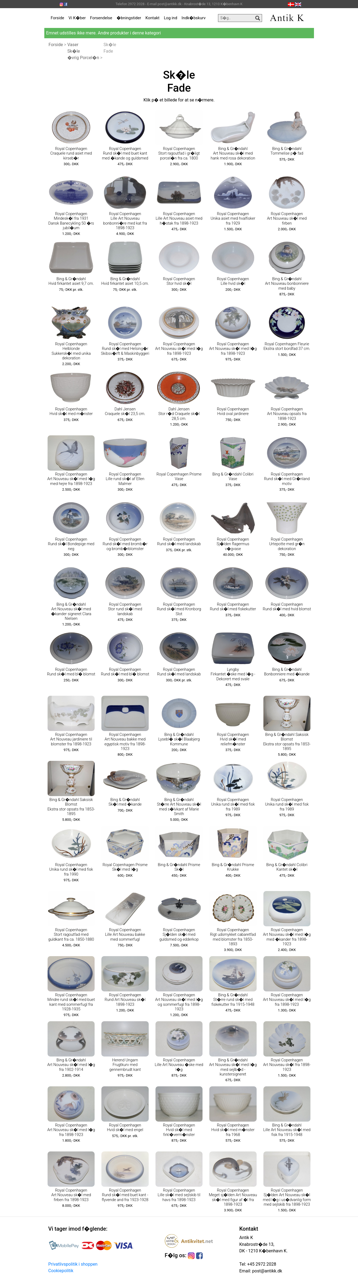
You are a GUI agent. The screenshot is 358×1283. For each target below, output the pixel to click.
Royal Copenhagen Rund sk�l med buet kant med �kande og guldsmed (125, 153)
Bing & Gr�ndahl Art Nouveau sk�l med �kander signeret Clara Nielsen (71, 611)
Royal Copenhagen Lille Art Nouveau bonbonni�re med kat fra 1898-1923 (125, 221)
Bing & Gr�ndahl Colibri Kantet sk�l (286, 867)
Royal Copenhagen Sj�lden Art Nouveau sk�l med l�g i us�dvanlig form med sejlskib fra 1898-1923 (287, 1197)
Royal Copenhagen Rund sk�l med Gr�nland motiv (287, 479)
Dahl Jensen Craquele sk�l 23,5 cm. (125, 411)
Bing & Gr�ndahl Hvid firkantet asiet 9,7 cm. (71, 281)
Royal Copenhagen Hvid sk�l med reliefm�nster (233, 739)
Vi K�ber (77, 17)
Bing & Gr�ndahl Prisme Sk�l (179, 867)
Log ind (170, 17)
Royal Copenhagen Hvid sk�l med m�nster (71, 411)
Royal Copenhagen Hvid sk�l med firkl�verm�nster (179, 1130)
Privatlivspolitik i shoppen (73, 1264)
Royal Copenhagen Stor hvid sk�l (179, 281)
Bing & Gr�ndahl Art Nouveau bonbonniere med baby (287, 284)
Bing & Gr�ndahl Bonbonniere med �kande (287, 671)
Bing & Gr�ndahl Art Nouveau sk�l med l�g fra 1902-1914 (71, 1065)
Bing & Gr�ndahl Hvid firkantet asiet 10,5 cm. (125, 281)
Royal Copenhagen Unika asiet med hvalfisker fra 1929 (233, 219)
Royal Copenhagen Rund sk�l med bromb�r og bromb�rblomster (125, 544)
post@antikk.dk (266, 1271)
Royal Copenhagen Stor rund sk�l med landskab (125, 609)
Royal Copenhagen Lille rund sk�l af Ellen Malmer (125, 479)
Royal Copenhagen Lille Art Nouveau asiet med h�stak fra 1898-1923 (178, 219)
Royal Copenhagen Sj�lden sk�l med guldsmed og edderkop (178, 935)
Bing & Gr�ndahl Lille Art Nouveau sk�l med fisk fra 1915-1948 (286, 1130)
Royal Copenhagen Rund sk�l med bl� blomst (71, 671)
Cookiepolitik (60, 1270)
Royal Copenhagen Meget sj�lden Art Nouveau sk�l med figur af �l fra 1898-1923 (233, 1197)
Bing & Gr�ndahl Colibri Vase (232, 476)
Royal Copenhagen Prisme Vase (179, 476)
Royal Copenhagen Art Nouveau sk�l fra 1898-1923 (286, 1065)
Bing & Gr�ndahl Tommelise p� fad (286, 151)
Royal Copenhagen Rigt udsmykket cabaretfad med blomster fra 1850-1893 (233, 937)
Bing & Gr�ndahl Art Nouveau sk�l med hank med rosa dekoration (233, 153)
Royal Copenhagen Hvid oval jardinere (233, 411)
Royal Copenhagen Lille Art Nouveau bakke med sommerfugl (125, 935)
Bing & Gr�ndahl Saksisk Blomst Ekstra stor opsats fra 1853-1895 (286, 741)
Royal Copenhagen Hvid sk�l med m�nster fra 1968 (232, 1130)
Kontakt (152, 17)
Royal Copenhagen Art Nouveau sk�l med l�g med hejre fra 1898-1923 (71, 479)
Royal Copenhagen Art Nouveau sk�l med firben (287, 219)
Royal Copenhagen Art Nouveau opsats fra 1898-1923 (287, 414)
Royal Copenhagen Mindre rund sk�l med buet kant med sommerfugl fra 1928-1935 (71, 1002)
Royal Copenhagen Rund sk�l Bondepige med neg (71, 544)
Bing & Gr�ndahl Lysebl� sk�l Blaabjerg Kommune (179, 739)
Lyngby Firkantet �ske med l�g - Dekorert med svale (233, 674)
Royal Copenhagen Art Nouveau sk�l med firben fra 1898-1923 (71, 1195)
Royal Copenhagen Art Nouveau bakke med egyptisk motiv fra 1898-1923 (125, 741)
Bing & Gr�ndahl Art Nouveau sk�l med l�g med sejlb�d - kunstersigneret (233, 1067)
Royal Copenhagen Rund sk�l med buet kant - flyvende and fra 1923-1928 (125, 1195)
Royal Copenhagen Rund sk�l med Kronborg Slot (179, 609)
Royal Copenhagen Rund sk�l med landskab (179, 541)
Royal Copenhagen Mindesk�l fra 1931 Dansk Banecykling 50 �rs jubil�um (71, 221)
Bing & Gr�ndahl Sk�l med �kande (125, 802)
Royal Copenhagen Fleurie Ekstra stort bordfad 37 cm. (286, 346)
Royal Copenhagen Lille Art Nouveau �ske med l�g (179, 1065)
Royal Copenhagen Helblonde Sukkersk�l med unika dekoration (71, 351)
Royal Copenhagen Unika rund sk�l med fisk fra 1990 (71, 870)
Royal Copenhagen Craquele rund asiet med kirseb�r (71, 153)
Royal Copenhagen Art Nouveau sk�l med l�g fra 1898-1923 (179, 349)
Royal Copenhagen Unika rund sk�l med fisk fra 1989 (233, 804)
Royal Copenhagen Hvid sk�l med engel (125, 1127)
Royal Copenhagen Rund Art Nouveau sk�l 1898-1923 (125, 1000)
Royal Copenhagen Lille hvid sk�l (233, 281)
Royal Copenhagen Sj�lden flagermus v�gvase (233, 544)
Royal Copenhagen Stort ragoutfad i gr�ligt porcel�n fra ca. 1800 (179, 153)
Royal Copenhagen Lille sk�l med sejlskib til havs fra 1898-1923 (179, 1195)
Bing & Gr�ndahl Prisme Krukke (233, 867)
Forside (57, 17)
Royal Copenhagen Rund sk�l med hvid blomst (287, 606)
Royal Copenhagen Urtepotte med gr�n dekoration (286, 544)
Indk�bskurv (194, 17)
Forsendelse (101, 17)
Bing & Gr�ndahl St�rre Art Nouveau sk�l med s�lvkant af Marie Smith (179, 806)
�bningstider (129, 17)
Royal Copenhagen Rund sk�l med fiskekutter (233, 606)
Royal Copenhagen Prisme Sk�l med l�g (125, 867)
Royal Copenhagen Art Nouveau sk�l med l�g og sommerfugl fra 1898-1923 (179, 1002)
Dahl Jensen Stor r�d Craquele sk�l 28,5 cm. (179, 414)
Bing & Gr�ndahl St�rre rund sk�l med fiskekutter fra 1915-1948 (232, 1000)
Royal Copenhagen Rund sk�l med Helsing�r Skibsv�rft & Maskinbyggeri (125, 349)
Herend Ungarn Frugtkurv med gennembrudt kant (125, 1065)
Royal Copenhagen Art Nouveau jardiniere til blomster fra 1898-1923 (71, 739)
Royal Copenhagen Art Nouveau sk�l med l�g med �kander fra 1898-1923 (287, 937)
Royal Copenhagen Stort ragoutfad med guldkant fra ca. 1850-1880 (71, 935)
